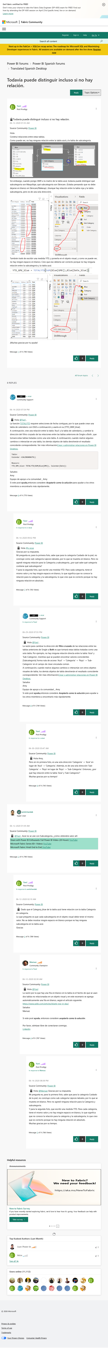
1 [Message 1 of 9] (18, 352)
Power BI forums (17, 63)
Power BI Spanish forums (49, 63)
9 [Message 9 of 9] (37, 786)
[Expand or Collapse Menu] (4, 29)
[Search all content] (71, 41)
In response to (24, 528)
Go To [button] (94, 35)
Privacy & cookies (8, 1324)
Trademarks (6, 1333)
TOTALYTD (25, 423)
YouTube (73, 840)
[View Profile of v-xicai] (28, 396)
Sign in (76, 35)
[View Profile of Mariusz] (33, 962)
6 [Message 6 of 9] (18, 496)
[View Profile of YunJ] (19, 105)
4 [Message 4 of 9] (31, 1039)
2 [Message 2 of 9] (18, 857)
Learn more (8, 13)
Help (85, 35)
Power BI (32, 128)
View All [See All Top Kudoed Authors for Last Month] (14, 1262)
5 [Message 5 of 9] (37, 1133)
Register (65, 35)
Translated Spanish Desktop (29, 68)
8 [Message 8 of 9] (31, 706)
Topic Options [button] (91, 92)
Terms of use (6, 1328)
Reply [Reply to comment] (92, 503)
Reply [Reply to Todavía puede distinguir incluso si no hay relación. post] (92, 358)
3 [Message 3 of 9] (24, 937)
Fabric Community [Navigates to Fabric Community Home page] (31, 22)
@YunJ (23, 419)
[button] (76, 92)
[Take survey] (18, 1220)
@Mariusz (43, 1091)
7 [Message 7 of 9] (24, 590)
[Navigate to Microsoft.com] (9, 22)
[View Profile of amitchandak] (27, 812)
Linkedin (26, 1029)
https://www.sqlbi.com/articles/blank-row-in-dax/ (46, 1004)
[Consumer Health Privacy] (36, 1338)
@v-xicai (30, 548)
